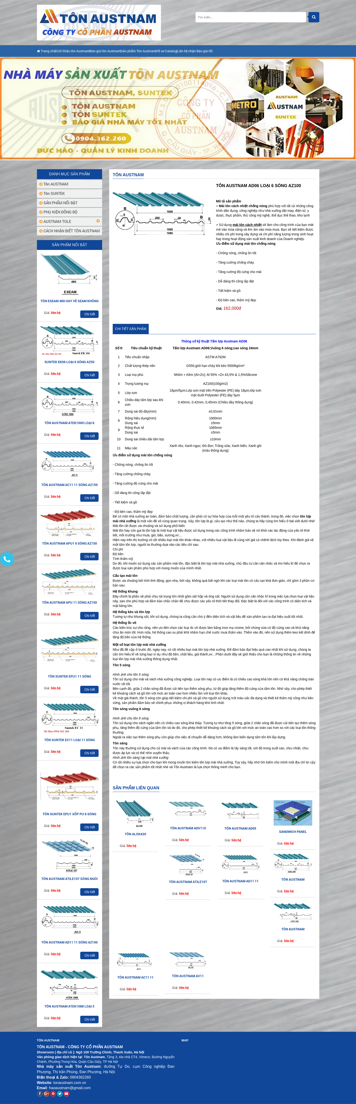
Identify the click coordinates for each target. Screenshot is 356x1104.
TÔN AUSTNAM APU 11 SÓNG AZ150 (69, 602)
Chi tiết (89, 314)
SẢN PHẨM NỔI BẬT (58, 202)
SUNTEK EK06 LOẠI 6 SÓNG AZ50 (69, 362)
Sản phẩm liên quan (136, 788)
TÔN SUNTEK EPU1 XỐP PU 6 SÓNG (69, 814)
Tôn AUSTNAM (53, 183)
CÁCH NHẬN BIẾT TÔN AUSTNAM (69, 230)
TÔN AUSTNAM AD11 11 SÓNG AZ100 (69, 942)
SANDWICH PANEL (293, 831)
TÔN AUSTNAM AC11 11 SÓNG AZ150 (69, 484)
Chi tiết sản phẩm (130, 329)
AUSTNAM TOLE (55, 221)
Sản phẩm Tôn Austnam (169, 51)
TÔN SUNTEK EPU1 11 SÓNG (69, 676)
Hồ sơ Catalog (207, 51)
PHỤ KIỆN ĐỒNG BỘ (58, 211)
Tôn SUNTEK (52, 193)
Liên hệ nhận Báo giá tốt (246, 51)
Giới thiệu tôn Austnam (83, 51)
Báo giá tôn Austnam (126, 51)
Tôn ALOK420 (135, 834)
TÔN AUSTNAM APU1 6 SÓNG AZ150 (69, 543)
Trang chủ (47, 51)
